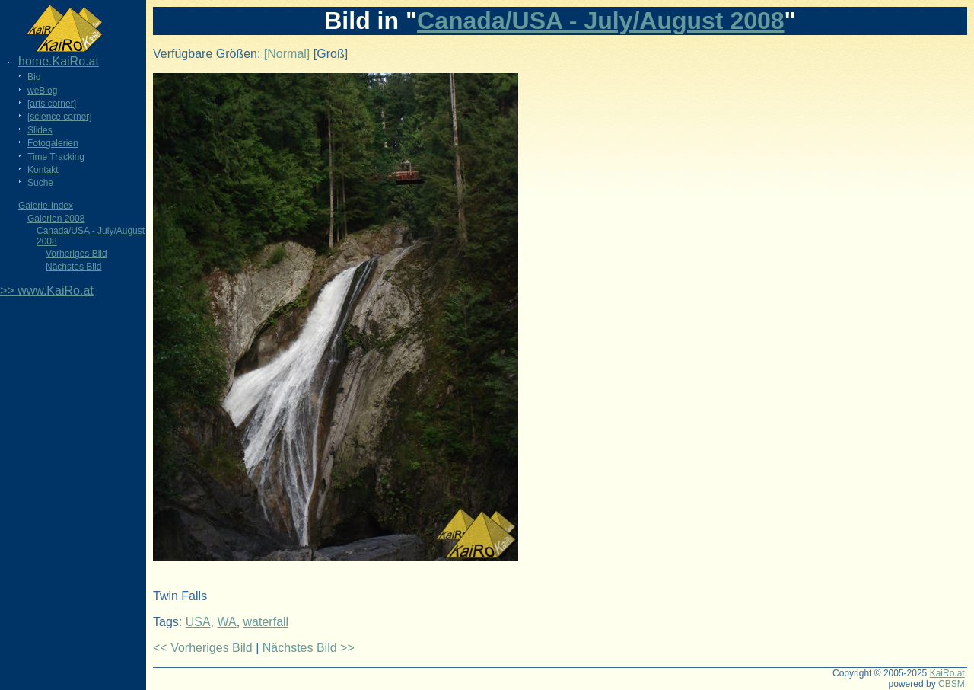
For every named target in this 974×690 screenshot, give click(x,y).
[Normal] (287, 53)
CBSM (951, 684)
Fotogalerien (52, 143)
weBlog (42, 90)
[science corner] (59, 116)
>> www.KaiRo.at (47, 290)
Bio (33, 77)
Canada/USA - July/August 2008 (601, 20)
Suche (40, 182)
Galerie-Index (45, 205)
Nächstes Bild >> (309, 647)
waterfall (266, 621)
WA (226, 621)
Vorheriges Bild (76, 253)
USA (198, 621)
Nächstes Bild (73, 266)
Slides (40, 130)
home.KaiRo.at (58, 61)
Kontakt (43, 170)
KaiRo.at (947, 673)
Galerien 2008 (55, 218)
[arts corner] (51, 103)
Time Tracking (55, 157)
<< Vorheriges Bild (203, 647)
